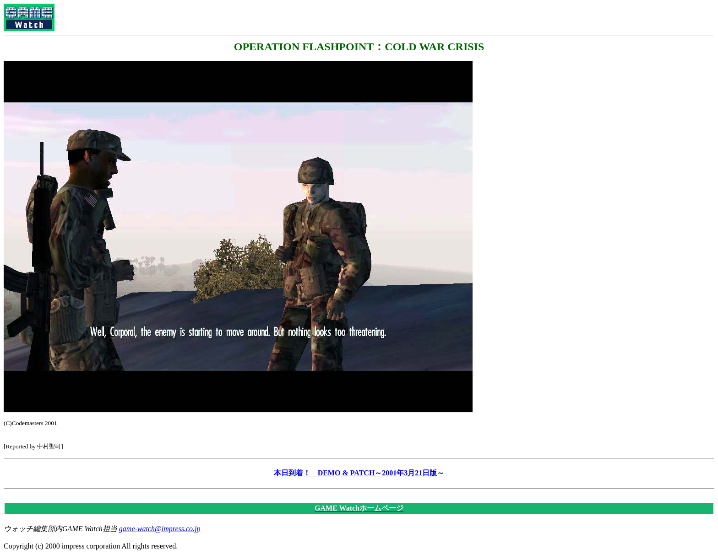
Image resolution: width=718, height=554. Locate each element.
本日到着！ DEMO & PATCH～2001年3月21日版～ (359, 473)
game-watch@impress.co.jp (160, 529)
